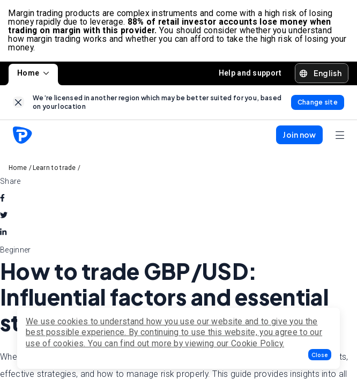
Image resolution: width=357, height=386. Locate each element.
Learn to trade (54, 168)
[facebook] (2, 198)
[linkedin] (3, 233)
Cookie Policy (256, 343)
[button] (319, 354)
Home (33, 73)
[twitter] (4, 216)
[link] (18, 102)
